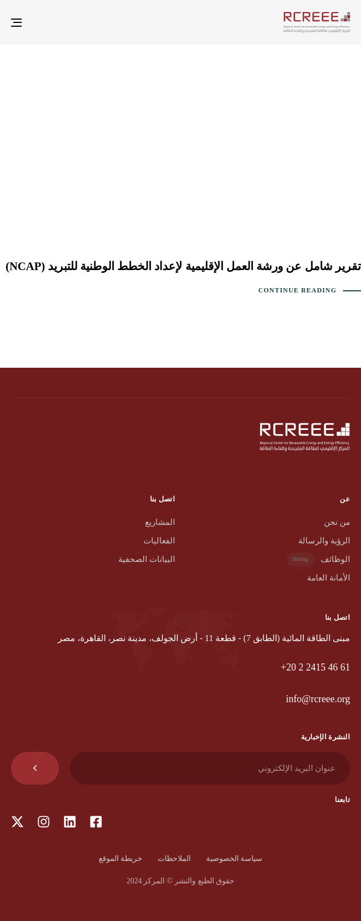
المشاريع (160, 522)
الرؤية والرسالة (324, 540)
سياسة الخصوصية (234, 858)
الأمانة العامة (328, 577)
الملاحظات (174, 858)
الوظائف (318, 559)
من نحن (337, 522)
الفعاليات (159, 540)
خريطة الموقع (121, 858)
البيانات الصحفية (146, 559)
